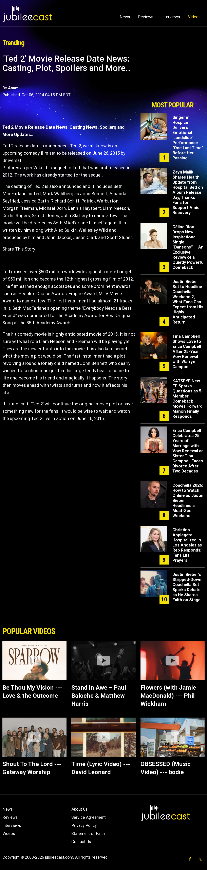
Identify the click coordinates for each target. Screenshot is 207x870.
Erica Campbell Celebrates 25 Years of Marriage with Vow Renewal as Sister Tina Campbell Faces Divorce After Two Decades (188, 451)
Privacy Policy (84, 825)
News (125, 16)
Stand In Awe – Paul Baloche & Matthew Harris (98, 695)
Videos (194, 16)
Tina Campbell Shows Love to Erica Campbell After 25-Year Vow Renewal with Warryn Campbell (186, 351)
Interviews (170, 16)
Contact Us (81, 841)
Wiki (37, 167)
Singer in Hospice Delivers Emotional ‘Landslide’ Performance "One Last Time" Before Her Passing (187, 137)
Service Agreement (88, 817)
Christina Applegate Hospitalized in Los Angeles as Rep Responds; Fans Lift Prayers (187, 545)
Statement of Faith (88, 833)
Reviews (145, 16)
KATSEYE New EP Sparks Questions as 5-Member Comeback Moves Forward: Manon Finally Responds (188, 398)
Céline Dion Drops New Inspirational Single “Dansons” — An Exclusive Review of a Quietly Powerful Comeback (188, 247)
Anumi (14, 88)
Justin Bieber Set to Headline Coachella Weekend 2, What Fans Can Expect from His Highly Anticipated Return (187, 302)
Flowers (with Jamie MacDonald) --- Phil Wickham (168, 695)
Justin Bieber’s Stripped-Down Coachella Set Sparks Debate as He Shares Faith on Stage (186, 587)
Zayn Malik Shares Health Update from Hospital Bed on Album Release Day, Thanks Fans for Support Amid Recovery (187, 192)
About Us (79, 809)
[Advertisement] (172, 76)
